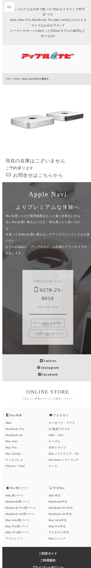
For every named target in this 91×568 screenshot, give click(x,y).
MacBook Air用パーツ (21, 514)
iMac (10, 423)
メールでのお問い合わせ (50, 323)
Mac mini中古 (59, 520)
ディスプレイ (16, 460)
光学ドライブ (59, 447)
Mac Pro (12, 447)
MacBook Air (16, 435)
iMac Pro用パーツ (19, 532)
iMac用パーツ (16, 495)
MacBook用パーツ (19, 501)
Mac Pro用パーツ (18, 526)
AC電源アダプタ (61, 429)
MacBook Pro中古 (62, 508)
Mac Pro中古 (58, 526)
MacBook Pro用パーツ (22, 508)
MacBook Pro (16, 429)
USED (18, 79)
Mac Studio (15, 454)
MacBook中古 (59, 501)
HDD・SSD (57, 435)
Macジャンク (59, 538)
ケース (54, 466)
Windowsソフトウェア (65, 460)
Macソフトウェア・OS (65, 454)
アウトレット (16, 538)
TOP (9, 79)
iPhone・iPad (16, 466)
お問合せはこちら (35, 175)
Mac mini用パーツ (19, 520)
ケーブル (56, 441)
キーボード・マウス (63, 423)
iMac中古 (56, 495)
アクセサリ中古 (60, 532)
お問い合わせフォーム (50, 334)
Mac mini (13, 441)
